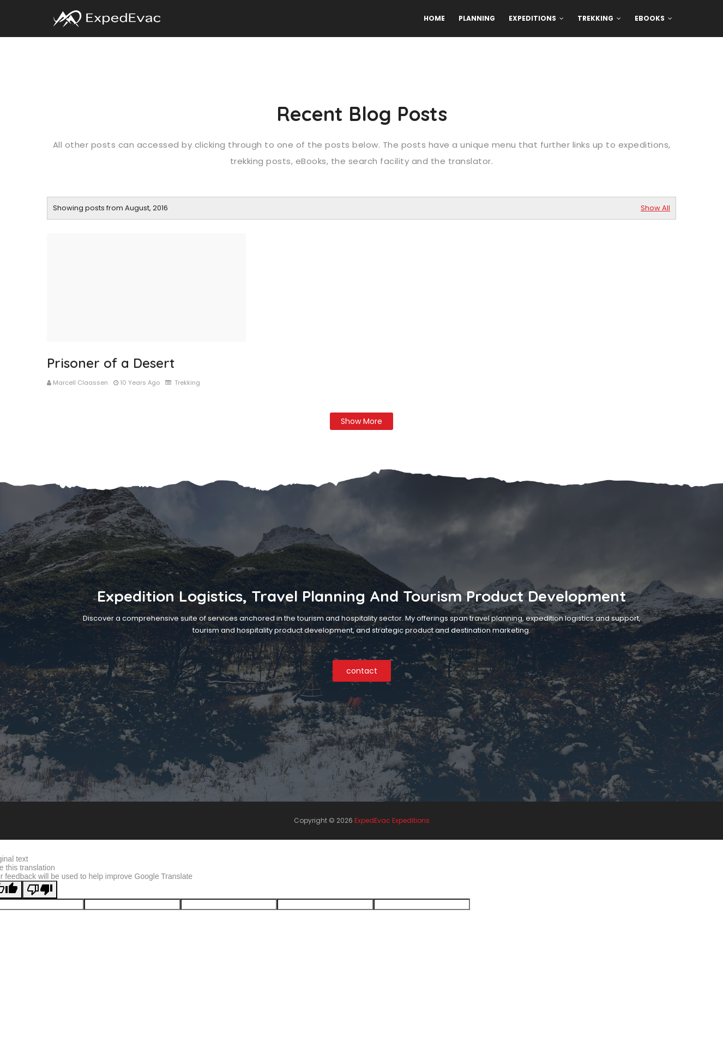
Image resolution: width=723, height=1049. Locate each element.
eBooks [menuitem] (650, 18)
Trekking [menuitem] (595, 18)
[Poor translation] (39, 890)
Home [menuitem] (434, 18)
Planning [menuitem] (477, 18)
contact (361, 670)
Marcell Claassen (80, 382)
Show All (655, 208)
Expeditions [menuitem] (532, 18)
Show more (361, 421)
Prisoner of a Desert (110, 363)
